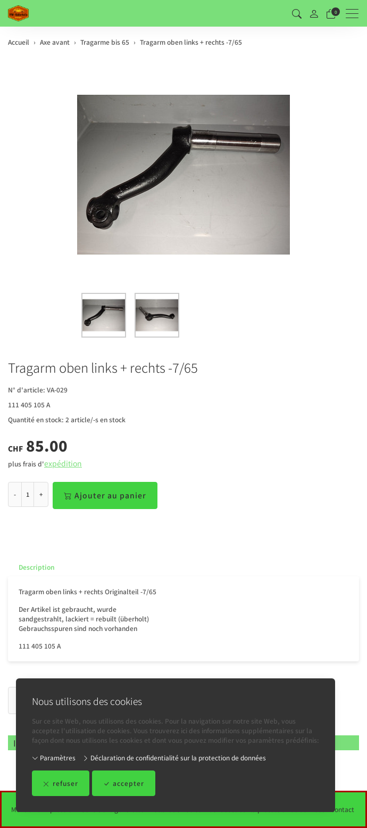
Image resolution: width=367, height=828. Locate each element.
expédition (63, 463)
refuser (60, 783)
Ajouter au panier (105, 495)
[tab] (31, 567)
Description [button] (37, 566)
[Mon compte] (314, 13)
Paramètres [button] (54, 757)
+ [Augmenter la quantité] (41, 494)
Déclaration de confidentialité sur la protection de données (174, 757)
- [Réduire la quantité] (15, 494)
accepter (123, 783)
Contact (342, 809)
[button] (296, 13)
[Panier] (330, 13)
